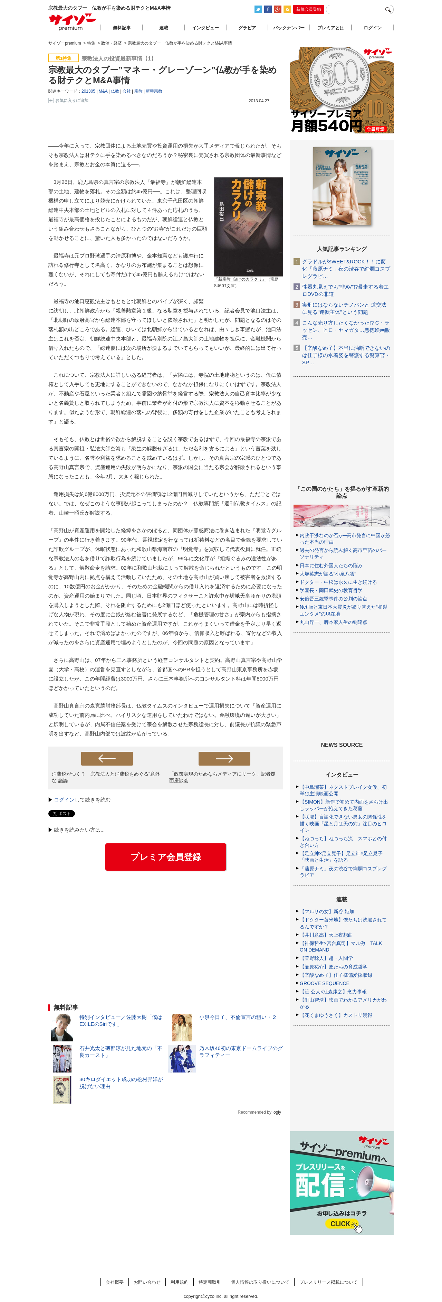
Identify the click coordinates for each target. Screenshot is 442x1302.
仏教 (115, 91)
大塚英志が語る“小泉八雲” (328, 574)
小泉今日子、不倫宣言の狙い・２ (238, 1017)
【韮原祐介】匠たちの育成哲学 (333, 967)
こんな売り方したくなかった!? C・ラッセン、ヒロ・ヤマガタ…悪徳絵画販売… (346, 330)
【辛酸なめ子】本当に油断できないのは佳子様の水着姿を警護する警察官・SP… (346, 355)
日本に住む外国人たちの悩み (331, 565)
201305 (88, 91)
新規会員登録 (308, 9)
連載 (163, 27)
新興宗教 (154, 91)
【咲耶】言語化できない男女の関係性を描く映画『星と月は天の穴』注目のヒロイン (343, 823)
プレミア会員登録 (166, 857)
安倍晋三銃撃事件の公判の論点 (333, 598)
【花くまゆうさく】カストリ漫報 (336, 1015)
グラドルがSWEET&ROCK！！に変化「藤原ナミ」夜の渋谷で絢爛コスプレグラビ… (346, 269)
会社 (127, 91)
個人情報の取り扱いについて (260, 1282)
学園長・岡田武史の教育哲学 (331, 590)
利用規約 (180, 1282)
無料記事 (122, 27)
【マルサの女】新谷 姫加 (327, 911)
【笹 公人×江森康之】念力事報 (333, 991)
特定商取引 (210, 1282)
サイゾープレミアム (72, 22)
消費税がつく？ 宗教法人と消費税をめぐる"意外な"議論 (106, 777)
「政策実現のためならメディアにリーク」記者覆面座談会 (222, 777)
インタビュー (205, 27)
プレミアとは (330, 27)
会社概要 (115, 1282)
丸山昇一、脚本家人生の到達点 (333, 622)
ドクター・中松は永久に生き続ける (338, 582)
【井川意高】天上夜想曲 (326, 935)
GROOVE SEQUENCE (324, 983)
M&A (103, 91)
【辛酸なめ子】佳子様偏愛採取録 (336, 975)
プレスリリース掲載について (328, 1282)
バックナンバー (289, 27)
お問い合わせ (147, 1282)
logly (276, 1112)
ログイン (64, 800)
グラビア (247, 27)
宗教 (138, 91)
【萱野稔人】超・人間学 (326, 958)
